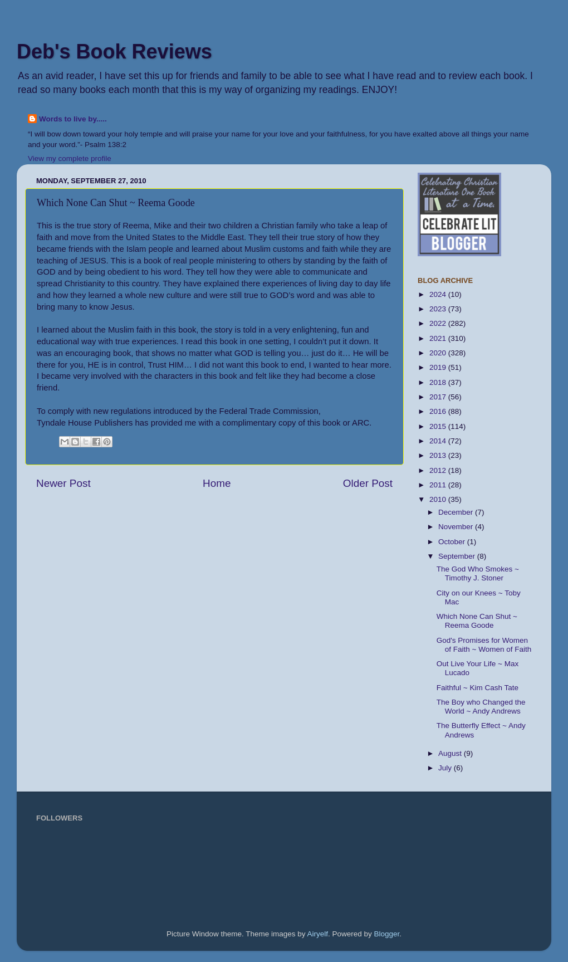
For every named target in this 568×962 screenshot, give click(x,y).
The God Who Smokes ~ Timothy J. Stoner (478, 573)
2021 (438, 338)
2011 (438, 485)
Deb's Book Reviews (114, 51)
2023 (438, 309)
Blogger (387, 934)
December (456, 512)
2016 (438, 411)
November (456, 526)
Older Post (368, 483)
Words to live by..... (73, 119)
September (457, 556)
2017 (438, 397)
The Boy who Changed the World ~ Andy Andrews (481, 706)
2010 (438, 499)
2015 (438, 426)
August (451, 753)
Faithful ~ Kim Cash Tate (477, 687)
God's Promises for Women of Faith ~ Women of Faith (484, 644)
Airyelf (318, 934)
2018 (438, 382)
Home (217, 483)
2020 (438, 353)
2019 (438, 367)
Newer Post (63, 483)
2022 (438, 323)
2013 (438, 455)
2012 (438, 470)
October (452, 542)
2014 (438, 441)
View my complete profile (69, 158)
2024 (438, 294)
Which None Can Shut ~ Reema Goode (477, 620)
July (446, 768)
